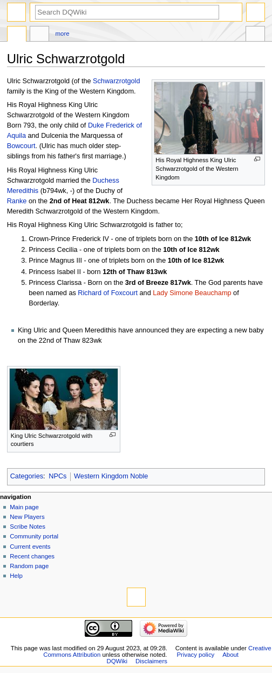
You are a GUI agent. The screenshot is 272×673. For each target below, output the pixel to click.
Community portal (34, 536)
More (63, 33)
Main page (24, 507)
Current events (30, 546)
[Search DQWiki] (127, 12)
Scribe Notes (27, 526)
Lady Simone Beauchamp (192, 293)
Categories (26, 476)
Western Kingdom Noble (111, 476)
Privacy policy (195, 654)
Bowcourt (21, 146)
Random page (29, 566)
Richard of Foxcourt (108, 293)
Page (17, 35)
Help (16, 575)
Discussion (39, 35)
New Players (27, 517)
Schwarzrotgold (116, 81)
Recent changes (32, 556)
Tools (255, 35)
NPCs (57, 476)
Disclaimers (151, 661)
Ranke (17, 201)
